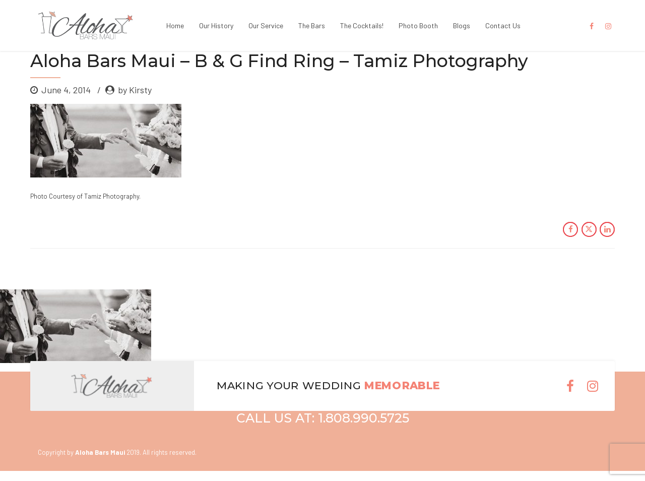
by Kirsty (135, 89)
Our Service (265, 25)
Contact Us (503, 25)
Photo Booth (418, 25)
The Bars (311, 25)
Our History (216, 25)
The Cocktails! (361, 25)
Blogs (461, 25)
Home (175, 25)
